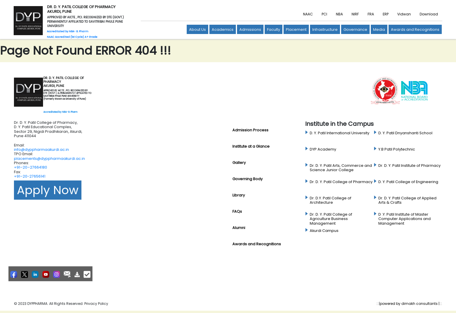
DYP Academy (323, 149)
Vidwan (404, 14)
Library (238, 195)
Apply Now (48, 190)
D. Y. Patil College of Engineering (408, 182)
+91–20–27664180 (30, 167)
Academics (223, 29)
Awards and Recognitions (415, 29)
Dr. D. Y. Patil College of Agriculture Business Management (331, 219)
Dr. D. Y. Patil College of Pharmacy (341, 182)
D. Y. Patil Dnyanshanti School (405, 133)
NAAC (308, 14)
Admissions (250, 29)
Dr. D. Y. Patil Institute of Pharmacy (409, 165)
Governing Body (247, 178)
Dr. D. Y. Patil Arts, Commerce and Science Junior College (341, 167)
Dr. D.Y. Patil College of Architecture (330, 200)
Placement (296, 29)
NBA (339, 14)
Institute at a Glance (251, 146)
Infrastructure (325, 29)
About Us (197, 29)
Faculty (273, 29)
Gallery (239, 162)
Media (379, 29)
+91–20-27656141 (29, 176)
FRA (371, 14)
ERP (386, 14)
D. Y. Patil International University (339, 133)
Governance (355, 29)
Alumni (238, 227)
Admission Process (250, 130)
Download (429, 14)
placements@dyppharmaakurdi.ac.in (49, 158)
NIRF (355, 14)
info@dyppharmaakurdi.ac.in (41, 149)
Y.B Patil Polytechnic (396, 149)
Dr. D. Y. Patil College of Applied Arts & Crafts (407, 200)
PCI (324, 14)
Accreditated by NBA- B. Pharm (60, 112)
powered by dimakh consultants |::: (411, 303)
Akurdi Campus (324, 230)
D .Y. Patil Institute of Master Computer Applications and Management (404, 219)
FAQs (237, 211)
